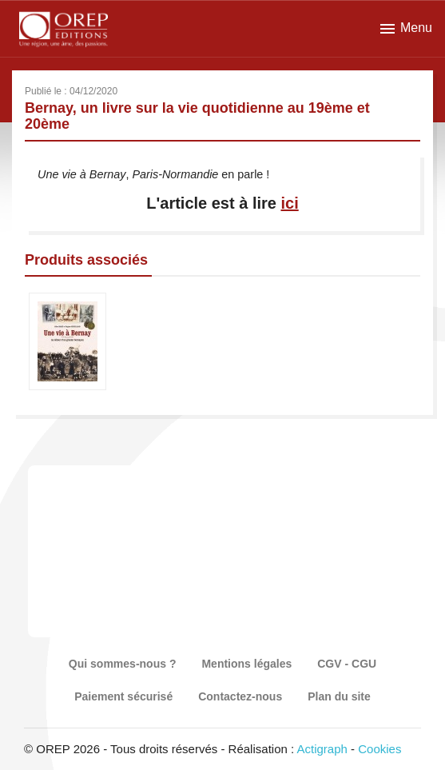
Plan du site (339, 696)
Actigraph (321, 749)
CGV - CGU (346, 663)
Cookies (379, 749)
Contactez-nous (240, 696)
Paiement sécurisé (123, 696)
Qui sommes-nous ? (123, 663)
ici (289, 203)
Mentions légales (246, 663)
